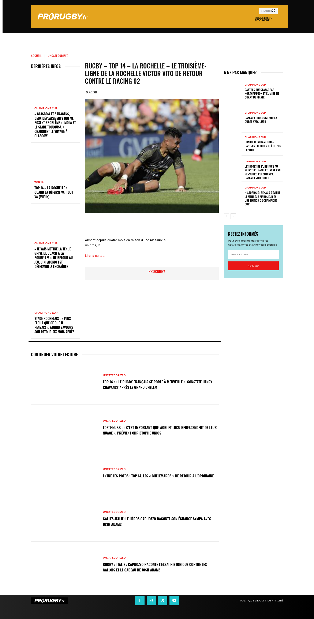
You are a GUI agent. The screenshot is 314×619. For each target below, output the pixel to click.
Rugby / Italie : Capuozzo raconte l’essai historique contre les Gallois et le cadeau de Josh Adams (159, 567)
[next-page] (233, 216)
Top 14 (39, 182)
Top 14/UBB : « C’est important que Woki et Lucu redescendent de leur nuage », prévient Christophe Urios (157, 430)
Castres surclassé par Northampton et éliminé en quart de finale (262, 93)
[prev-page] (226, 216)
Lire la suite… (95, 256)
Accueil (36, 55)
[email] (253, 254)
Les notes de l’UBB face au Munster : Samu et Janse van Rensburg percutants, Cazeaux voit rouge (263, 172)
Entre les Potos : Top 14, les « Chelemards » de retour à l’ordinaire (155, 475)
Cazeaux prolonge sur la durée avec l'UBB (261, 119)
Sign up (253, 266)
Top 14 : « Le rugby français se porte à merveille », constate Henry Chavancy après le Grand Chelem (159, 384)
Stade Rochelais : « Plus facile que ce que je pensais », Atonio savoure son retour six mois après (54, 325)
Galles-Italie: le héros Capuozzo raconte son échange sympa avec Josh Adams (160, 521)
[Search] (274, 11)
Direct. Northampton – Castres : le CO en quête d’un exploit (263, 146)
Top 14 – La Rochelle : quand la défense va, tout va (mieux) (53, 192)
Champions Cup (45, 108)
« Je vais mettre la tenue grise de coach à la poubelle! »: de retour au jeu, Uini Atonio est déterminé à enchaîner (53, 257)
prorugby (157, 271)
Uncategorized (58, 55)
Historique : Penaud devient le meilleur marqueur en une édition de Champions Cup (262, 198)
